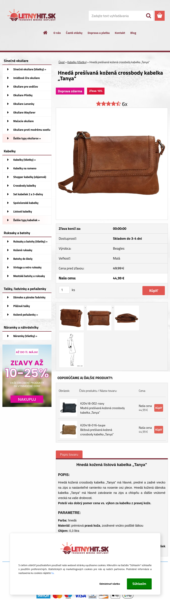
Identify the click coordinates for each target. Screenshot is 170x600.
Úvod (62, 62)
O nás (57, 32)
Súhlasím (139, 583)
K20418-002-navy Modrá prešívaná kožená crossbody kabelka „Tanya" (102, 408)
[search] (148, 16)
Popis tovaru (69, 454)
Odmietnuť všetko (109, 584)
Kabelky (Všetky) (77, 62)
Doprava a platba (99, 32)
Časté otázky (74, 32)
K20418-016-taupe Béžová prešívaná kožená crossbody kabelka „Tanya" (97, 429)
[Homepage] (45, 33)
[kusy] (64, 290)
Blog (133, 32)
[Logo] (32, 16)
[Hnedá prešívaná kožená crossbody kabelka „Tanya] (112, 109)
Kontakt (120, 32)
